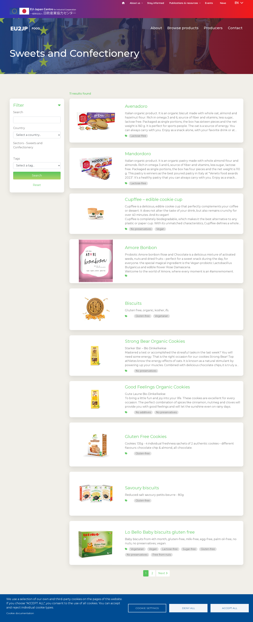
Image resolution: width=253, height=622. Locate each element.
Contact (235, 28)
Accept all (229, 608)
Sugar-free (189, 549)
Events (209, 2)
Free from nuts (162, 554)
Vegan (160, 229)
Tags (16, 158)
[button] (236, 3)
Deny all (188, 608)
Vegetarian (161, 316)
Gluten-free (143, 316)
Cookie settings (147, 608)
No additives (143, 412)
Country (19, 128)
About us (135, 2)
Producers (213, 28)
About (156, 28)
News (223, 2)
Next (163, 573)
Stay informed (155, 2)
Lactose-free (138, 135)
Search (18, 112)
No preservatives (141, 229)
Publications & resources (183, 2)
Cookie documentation (20, 613)
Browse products (183, 28)
